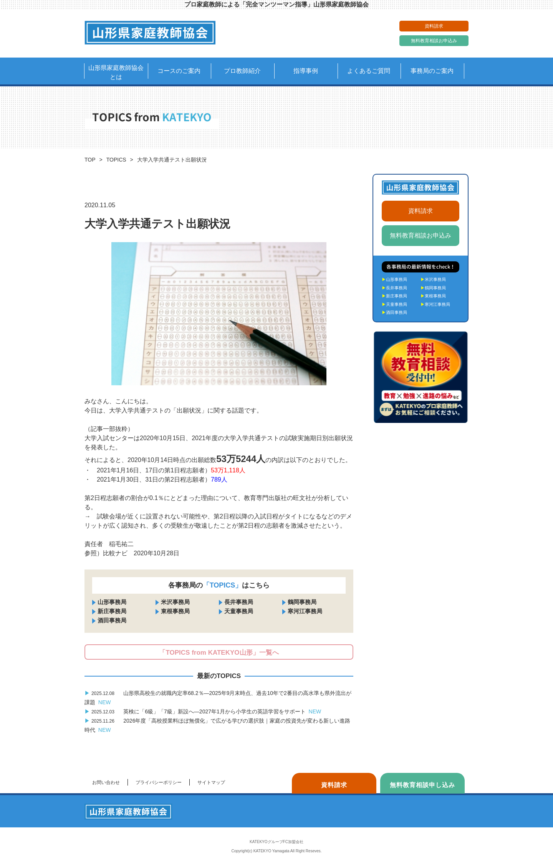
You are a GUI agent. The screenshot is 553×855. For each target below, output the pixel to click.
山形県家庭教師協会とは (116, 72)
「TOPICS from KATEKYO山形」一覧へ (218, 652)
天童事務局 (238, 611)
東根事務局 (175, 611)
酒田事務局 (112, 620)
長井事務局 (238, 602)
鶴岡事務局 (302, 602)
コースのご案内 (178, 71)
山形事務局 (112, 602)
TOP (90, 160)
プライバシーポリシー (159, 782)
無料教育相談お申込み (434, 40)
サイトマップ (211, 782)
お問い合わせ (106, 782)
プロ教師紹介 (242, 71)
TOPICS (116, 160)
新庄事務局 (112, 611)
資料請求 (434, 26)
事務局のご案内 (432, 71)
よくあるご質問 (368, 71)
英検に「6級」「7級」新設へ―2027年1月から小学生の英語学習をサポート (202, 711)
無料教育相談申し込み (422, 785)
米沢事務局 (175, 602)
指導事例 (305, 71)
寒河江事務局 (305, 611)
